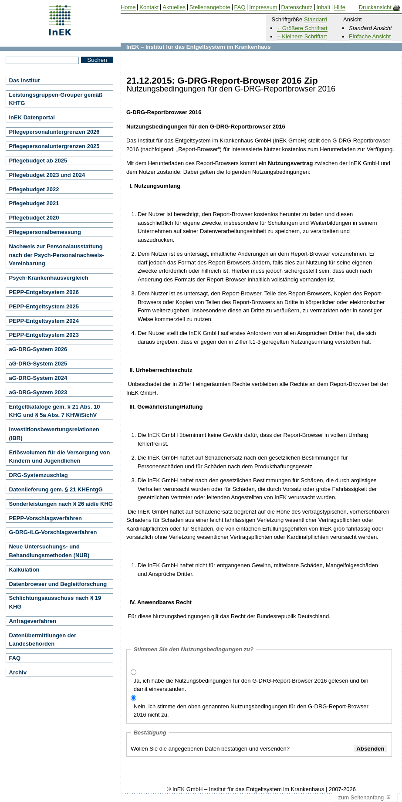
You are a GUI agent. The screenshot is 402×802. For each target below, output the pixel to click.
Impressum (263, 7)
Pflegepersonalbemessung (45, 232)
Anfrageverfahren (32, 621)
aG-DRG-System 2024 (38, 378)
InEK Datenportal (32, 117)
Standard (315, 19)
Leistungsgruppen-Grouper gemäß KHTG (56, 99)
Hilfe (339, 7)
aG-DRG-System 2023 (38, 392)
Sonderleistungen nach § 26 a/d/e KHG (61, 504)
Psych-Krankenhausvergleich (48, 277)
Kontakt (149, 7)
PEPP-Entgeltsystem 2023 (44, 335)
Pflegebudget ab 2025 (38, 160)
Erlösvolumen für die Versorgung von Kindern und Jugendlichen (59, 456)
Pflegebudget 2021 (34, 203)
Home (128, 7)
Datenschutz (296, 7)
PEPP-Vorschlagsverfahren (45, 518)
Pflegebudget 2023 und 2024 (47, 175)
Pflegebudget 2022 (34, 189)
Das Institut (24, 80)
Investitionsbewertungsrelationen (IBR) (54, 433)
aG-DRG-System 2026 (38, 349)
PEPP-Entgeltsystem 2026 (44, 292)
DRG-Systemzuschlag (38, 475)
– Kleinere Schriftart (302, 36)
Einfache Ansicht (370, 36)
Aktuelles (174, 7)
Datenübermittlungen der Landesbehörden (43, 639)
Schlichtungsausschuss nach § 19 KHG (55, 602)
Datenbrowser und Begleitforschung (58, 584)
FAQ (15, 658)
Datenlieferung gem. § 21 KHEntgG (56, 489)
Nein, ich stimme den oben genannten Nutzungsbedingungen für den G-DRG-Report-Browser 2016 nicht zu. (251, 710)
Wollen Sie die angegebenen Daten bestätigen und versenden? (210, 748)
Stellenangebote (209, 7)
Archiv (18, 672)
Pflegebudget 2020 (34, 217)
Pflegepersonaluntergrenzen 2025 (54, 146)
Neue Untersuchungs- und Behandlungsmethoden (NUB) (49, 550)
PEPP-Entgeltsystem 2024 (44, 321)
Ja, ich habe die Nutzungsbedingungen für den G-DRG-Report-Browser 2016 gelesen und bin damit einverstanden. (251, 685)
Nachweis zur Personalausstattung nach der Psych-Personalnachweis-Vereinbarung (56, 255)
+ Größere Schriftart (302, 28)
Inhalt (323, 7)
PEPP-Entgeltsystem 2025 (44, 306)
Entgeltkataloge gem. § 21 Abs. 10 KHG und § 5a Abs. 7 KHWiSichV (54, 411)
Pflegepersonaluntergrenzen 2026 (54, 132)
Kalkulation (24, 569)
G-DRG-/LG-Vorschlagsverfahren (53, 532)
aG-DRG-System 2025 (38, 363)
